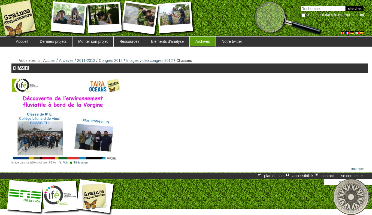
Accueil (22, 41)
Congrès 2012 (111, 60)
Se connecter (352, 176)
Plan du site (273, 176)
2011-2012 (86, 60)
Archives (202, 41)
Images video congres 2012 (149, 60)
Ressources (129, 41)
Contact (328, 176)
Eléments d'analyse (167, 41)
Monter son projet (93, 41)
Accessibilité (302, 176)
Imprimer (357, 169)
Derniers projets (53, 41)
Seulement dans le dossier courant (335, 15)
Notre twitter (232, 41)
